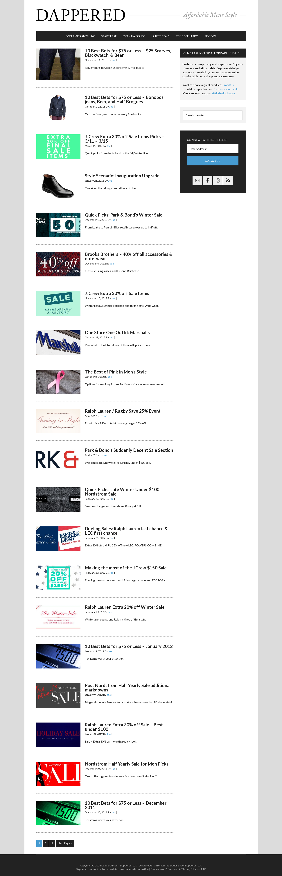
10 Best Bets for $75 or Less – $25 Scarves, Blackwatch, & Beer (128, 49)
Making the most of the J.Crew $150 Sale (126, 564)
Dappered (141, 14)
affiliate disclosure (223, 89)
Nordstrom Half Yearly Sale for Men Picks (126, 760)
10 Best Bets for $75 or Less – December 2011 (125, 801)
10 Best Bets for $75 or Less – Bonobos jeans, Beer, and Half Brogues (124, 96)
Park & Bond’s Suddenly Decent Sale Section (129, 446)
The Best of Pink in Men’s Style (116, 368)
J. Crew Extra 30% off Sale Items (117, 289)
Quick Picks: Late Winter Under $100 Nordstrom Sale (122, 488)
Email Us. (228, 81)
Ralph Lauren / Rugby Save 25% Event (123, 407)
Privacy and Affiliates (177, 865)
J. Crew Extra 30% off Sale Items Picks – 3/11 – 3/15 (124, 135)
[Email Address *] (212, 145)
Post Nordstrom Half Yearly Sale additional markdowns (128, 684)
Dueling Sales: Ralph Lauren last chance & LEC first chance (126, 527)
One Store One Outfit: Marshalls (117, 328)
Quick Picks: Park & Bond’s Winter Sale (123, 211)
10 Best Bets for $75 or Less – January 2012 (129, 642)
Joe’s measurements (225, 85)
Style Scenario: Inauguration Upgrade (122, 172)
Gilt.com (195, 865)
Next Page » (65, 839)
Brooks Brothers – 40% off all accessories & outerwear (128, 253)
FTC (203, 865)
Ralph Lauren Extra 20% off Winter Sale (124, 603)
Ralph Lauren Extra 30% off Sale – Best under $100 (124, 723)
